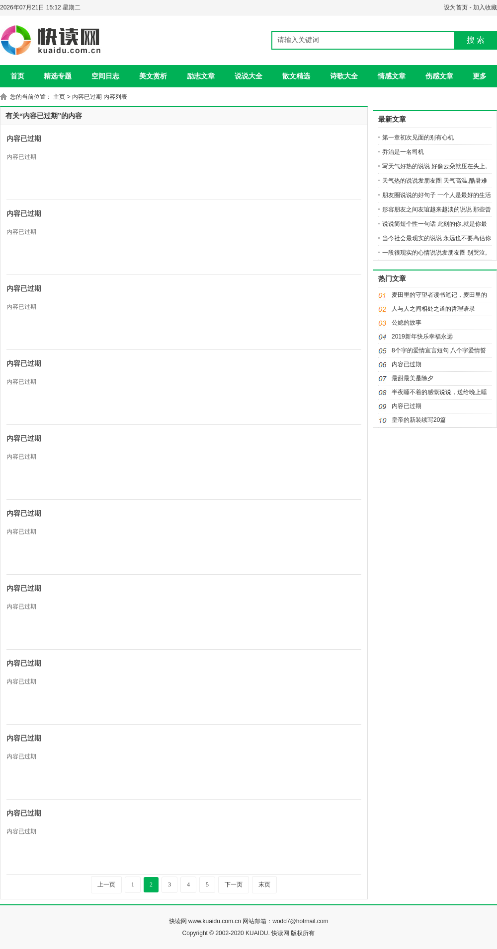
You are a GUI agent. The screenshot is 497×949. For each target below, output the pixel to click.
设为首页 (456, 7)
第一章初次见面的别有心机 (418, 137)
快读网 (178, 921)
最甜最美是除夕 (412, 378)
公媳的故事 (406, 322)
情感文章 (392, 76)
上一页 (106, 884)
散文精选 (296, 76)
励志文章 (201, 76)
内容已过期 (23, 138)
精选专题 (58, 76)
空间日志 (105, 76)
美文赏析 (153, 76)
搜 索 (476, 40)
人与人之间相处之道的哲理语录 (433, 308)
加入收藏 (485, 7)
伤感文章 (439, 76)
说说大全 (248, 76)
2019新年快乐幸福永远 (422, 336)
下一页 (234, 884)
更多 (480, 76)
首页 (17, 76)
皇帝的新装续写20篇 (419, 419)
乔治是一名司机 (403, 151)
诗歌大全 (344, 76)
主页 (59, 96)
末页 (264, 884)
